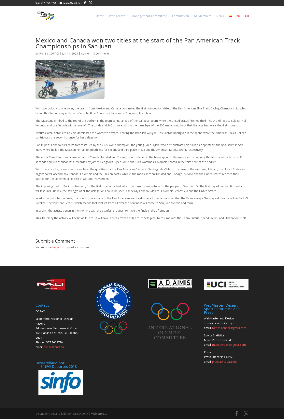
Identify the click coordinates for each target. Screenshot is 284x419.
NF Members (202, 16)
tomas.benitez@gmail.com (229, 328)
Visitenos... (99, 413)
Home (100, 16)
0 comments (101, 53)
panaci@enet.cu (54, 347)
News (220, 16)
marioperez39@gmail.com (229, 344)
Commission (180, 16)
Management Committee (149, 16)
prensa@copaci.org (224, 361)
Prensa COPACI (49, 53)
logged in (58, 247)
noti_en (85, 53)
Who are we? (117, 16)
